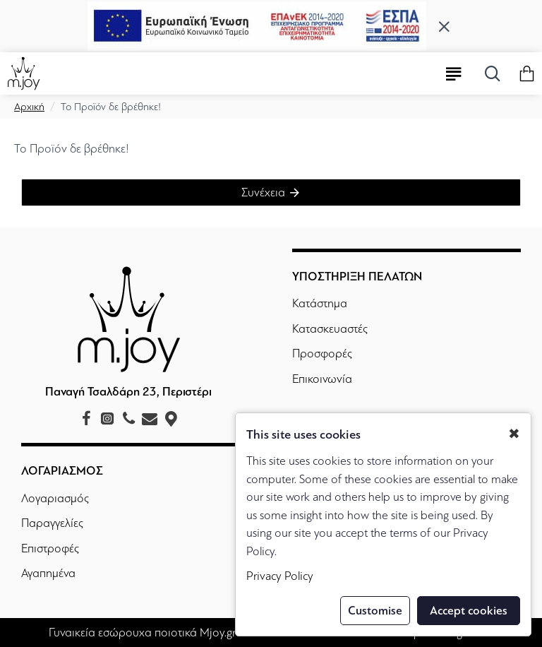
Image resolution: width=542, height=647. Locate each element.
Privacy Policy (279, 576)
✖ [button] (514, 434)
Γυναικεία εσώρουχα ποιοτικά (123, 632)
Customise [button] (375, 610)
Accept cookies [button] (468, 610)
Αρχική (29, 106)
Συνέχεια (263, 192)
